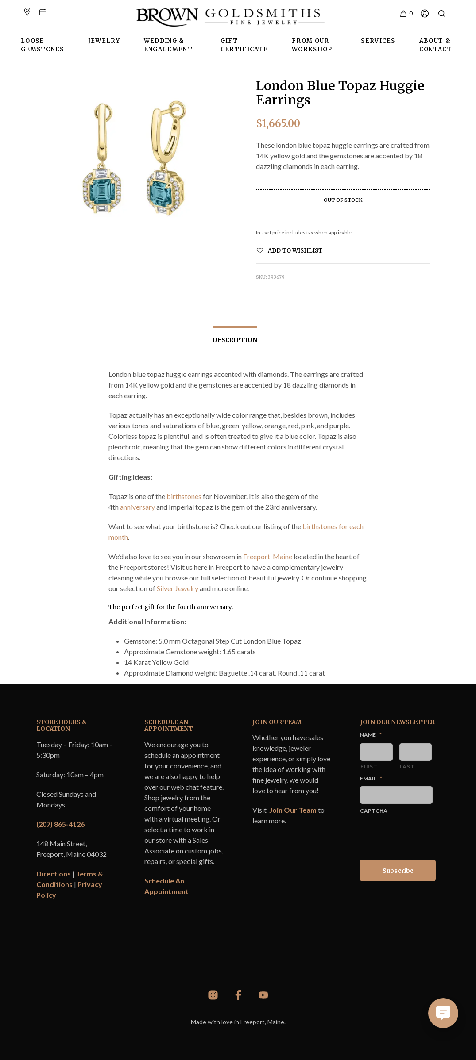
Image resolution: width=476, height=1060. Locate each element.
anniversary (137, 507)
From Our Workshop (312, 45)
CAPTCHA (373, 810)
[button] (406, 13)
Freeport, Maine (267, 556)
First (368, 766)
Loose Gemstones (42, 45)
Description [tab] (235, 340)
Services (378, 41)
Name (371, 734)
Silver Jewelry (177, 588)
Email (371, 778)
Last (407, 766)
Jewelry (104, 41)
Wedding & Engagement (168, 45)
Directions (53, 873)
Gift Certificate (244, 45)
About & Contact (435, 45)
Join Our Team (293, 810)
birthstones (183, 496)
